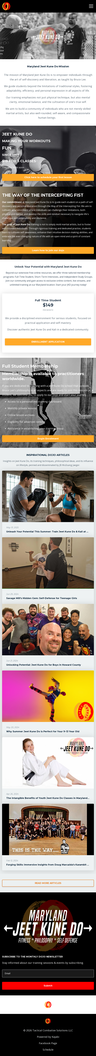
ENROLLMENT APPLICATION (48, 341)
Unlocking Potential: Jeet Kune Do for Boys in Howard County (43, 665)
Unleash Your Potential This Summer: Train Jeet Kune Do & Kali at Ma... (49, 531)
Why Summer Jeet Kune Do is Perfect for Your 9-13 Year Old (42, 731)
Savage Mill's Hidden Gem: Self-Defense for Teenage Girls (41, 598)
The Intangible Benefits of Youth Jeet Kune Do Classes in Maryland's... (48, 798)
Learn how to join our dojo (48, 250)
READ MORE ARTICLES (48, 883)
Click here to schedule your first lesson (48, 177)
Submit (48, 985)
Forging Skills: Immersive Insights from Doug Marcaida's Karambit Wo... (49, 864)
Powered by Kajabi (48, 1036)
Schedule (48, 1049)
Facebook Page (48, 1043)
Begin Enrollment (48, 438)
